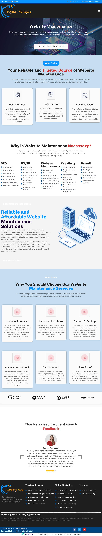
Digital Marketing (63, 485)
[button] (99, 11)
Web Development (34, 485)
